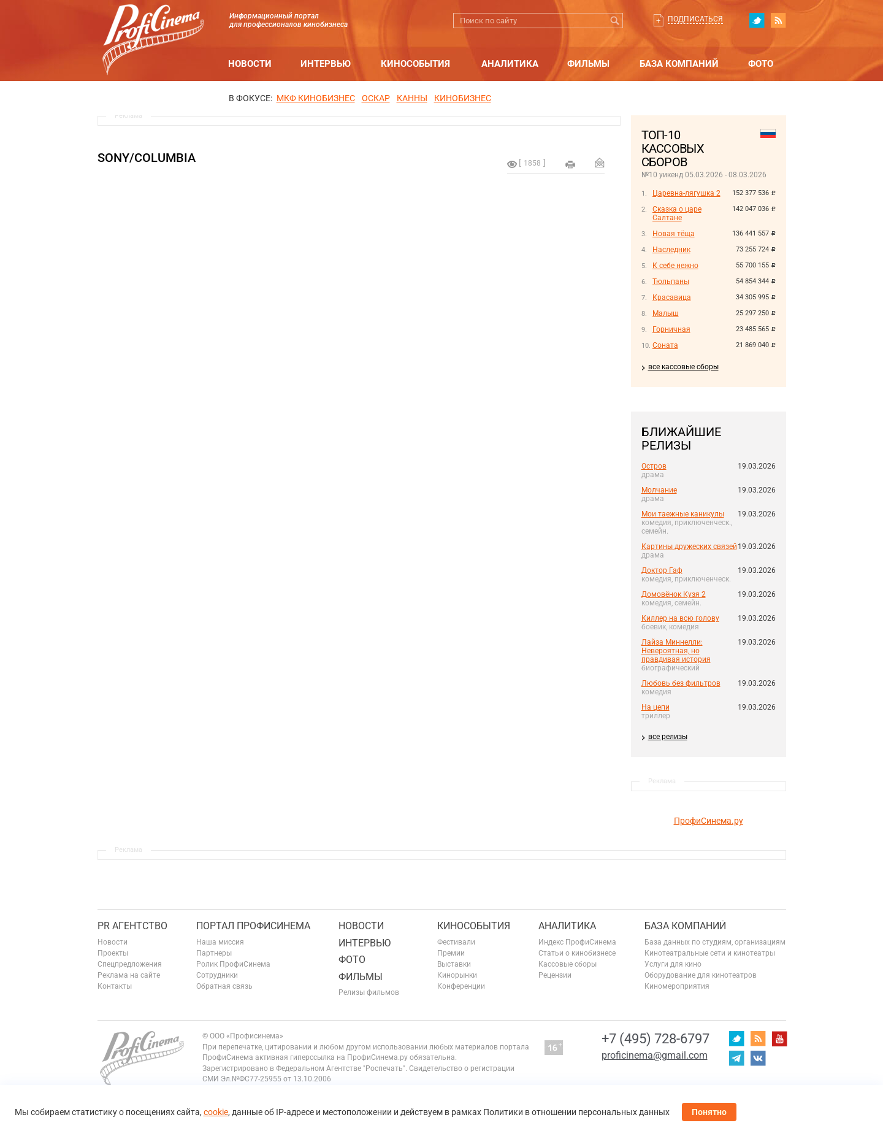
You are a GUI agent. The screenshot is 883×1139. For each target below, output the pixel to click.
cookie (216, 1112)
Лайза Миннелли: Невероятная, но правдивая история (676, 651)
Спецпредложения (129, 964)
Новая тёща (673, 233)
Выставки (454, 964)
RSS (778, 20)
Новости (250, 63)
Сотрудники (217, 975)
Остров (654, 466)
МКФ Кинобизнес (316, 98)
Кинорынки (457, 975)
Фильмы (588, 63)
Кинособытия (415, 63)
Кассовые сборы (567, 964)
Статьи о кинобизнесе (577, 953)
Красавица (671, 297)
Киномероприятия (676, 986)
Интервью (325, 63)
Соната (665, 345)
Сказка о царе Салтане (676, 213)
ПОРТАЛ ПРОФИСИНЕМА (253, 926)
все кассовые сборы (683, 366)
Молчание (659, 490)
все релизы (667, 736)
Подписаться (695, 19)
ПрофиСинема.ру (708, 821)
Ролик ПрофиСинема (233, 964)
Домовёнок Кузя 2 (673, 594)
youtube (779, 1038)
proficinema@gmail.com (655, 1055)
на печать (570, 164)
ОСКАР (376, 98)
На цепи (655, 707)
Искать (615, 20)
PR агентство (132, 926)
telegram (736, 1058)
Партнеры (214, 953)
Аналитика (509, 63)
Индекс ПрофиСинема (577, 942)
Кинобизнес (462, 98)
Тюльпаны (670, 281)
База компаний (679, 63)
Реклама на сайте (128, 975)
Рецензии (554, 975)
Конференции (461, 986)
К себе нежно (675, 265)
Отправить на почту (600, 162)
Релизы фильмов (368, 992)
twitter (756, 20)
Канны (412, 98)
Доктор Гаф (661, 570)
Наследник (671, 249)
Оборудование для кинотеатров (700, 975)
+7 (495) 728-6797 (655, 1038)
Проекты (112, 953)
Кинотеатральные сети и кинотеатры (709, 953)
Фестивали (456, 942)
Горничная (671, 329)
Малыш (665, 313)
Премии (451, 953)
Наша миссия (220, 942)
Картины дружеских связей (689, 546)
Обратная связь (224, 986)
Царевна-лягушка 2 (686, 193)
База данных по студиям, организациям (715, 942)
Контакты (114, 986)
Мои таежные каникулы (682, 514)
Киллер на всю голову (680, 618)
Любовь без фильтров (681, 683)
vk (758, 1058)
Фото (760, 63)
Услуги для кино (672, 964)
